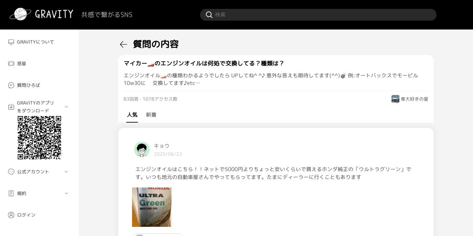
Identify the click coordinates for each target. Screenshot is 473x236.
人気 (132, 114)
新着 (151, 114)
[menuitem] (39, 42)
